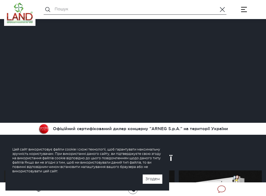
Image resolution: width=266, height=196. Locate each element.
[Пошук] (135, 9)
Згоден (152, 179)
